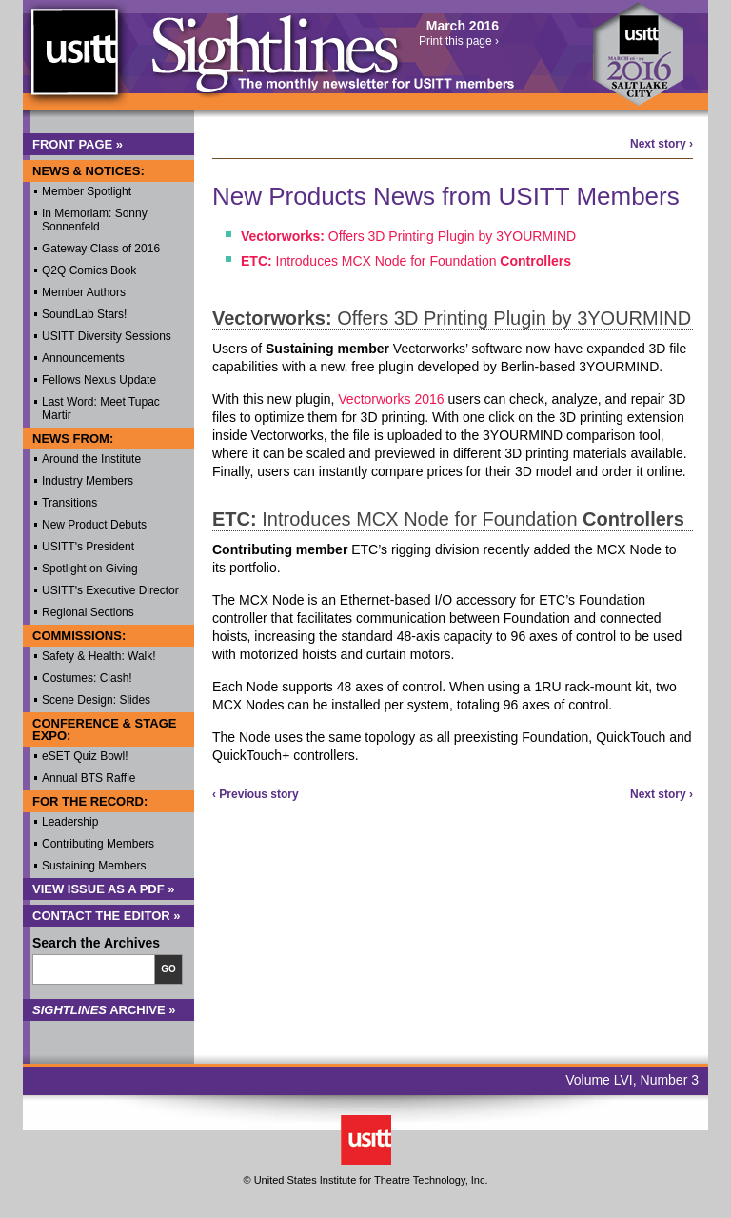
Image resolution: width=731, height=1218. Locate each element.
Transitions (69, 502)
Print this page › (459, 41)
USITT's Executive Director (110, 590)
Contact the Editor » (106, 916)
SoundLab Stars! (84, 314)
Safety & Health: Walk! (99, 656)
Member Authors (84, 292)
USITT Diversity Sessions (106, 336)
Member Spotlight (86, 191)
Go (168, 969)
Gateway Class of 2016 (101, 248)
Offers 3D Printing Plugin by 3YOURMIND (408, 236)
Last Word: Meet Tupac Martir (101, 408)
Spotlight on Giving (90, 568)
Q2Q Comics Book (89, 270)
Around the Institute (91, 459)
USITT (73, 60)
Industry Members (87, 481)
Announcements (83, 358)
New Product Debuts (94, 524)
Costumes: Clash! (87, 678)
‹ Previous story (255, 794)
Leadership (70, 822)
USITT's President (88, 546)
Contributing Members (98, 843)
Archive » (104, 1010)
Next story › (661, 143)
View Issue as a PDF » (103, 889)
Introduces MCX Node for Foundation (406, 261)
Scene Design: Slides (96, 700)
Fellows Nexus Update (99, 380)
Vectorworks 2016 (391, 399)
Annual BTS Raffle (89, 778)
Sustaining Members (94, 865)
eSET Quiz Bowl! (85, 756)
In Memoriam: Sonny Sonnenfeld (95, 220)
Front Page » (77, 144)
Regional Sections (88, 612)
